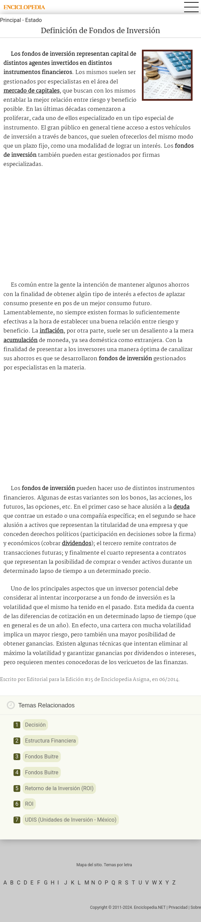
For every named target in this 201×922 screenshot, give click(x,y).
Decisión (35, 725)
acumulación (20, 340)
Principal (10, 20)
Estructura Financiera (50, 740)
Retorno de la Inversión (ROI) (59, 788)
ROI (29, 804)
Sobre (196, 907)
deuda (181, 507)
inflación (52, 331)
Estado (33, 20)
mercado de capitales (31, 91)
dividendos (76, 543)
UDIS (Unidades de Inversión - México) (71, 820)
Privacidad (178, 907)
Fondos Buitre (41, 756)
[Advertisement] (100, 224)
